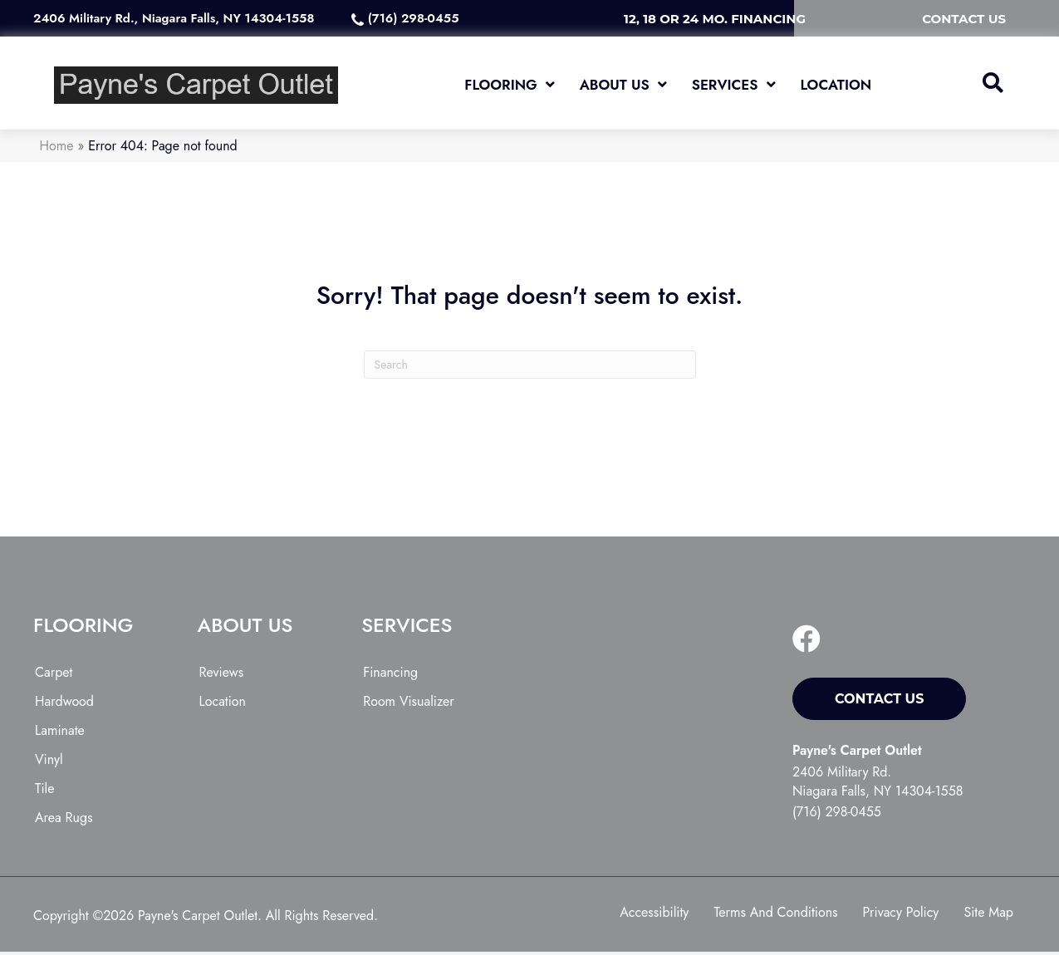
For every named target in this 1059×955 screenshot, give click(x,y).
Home (57, 149)
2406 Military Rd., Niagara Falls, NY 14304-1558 (173, 18)
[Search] (530, 369)
